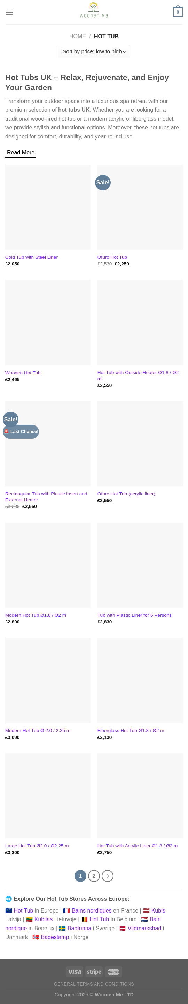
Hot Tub (23, 911)
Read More (20, 153)
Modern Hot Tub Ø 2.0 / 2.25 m (37, 730)
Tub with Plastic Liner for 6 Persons (134, 615)
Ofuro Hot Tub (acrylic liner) (126, 493)
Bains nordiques (92, 911)
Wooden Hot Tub (23, 372)
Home (77, 36)
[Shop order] (94, 51)
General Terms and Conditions (94, 984)
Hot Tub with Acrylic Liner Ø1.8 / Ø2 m (137, 845)
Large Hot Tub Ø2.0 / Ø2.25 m (37, 845)
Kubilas (43, 919)
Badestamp (55, 937)
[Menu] (9, 12)
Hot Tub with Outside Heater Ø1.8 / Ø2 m (138, 375)
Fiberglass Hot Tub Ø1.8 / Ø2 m (130, 730)
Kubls (158, 911)
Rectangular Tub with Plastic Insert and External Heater (46, 497)
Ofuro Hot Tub (112, 257)
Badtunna (80, 928)
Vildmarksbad (145, 928)
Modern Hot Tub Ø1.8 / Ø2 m (35, 615)
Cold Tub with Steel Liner (31, 257)
